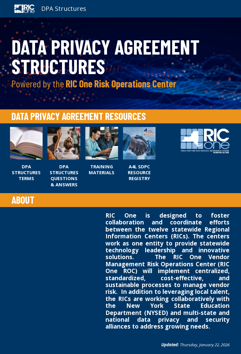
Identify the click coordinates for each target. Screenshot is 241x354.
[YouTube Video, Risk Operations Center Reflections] (54, 234)
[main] (120, 63)
